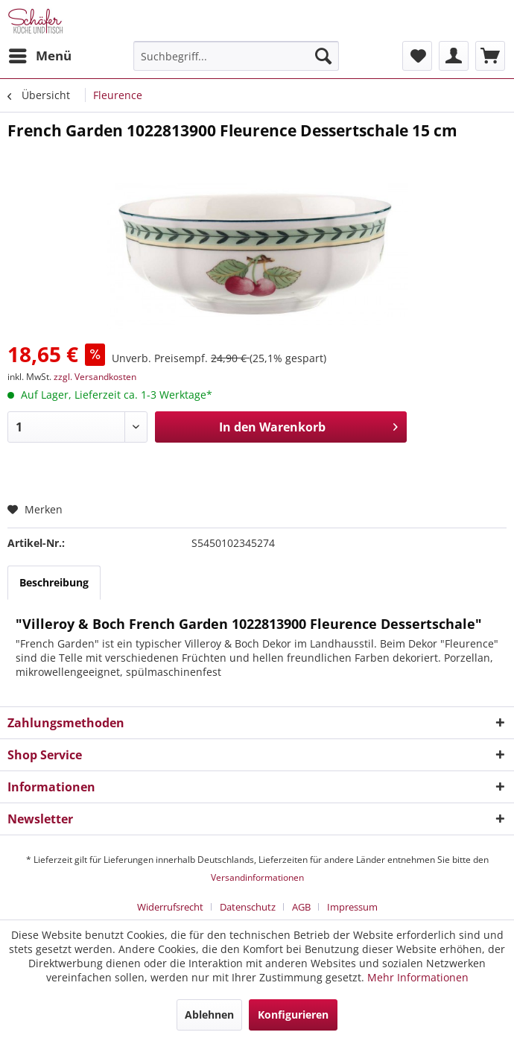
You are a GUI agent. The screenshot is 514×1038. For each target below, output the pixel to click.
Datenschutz (248, 907)
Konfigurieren (293, 1014)
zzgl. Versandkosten (95, 376)
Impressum (352, 907)
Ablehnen (209, 1014)
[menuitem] (39, 56)
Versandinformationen (257, 877)
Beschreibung (54, 582)
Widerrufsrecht (170, 907)
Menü (40, 54)
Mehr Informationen (418, 977)
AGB (301, 907)
